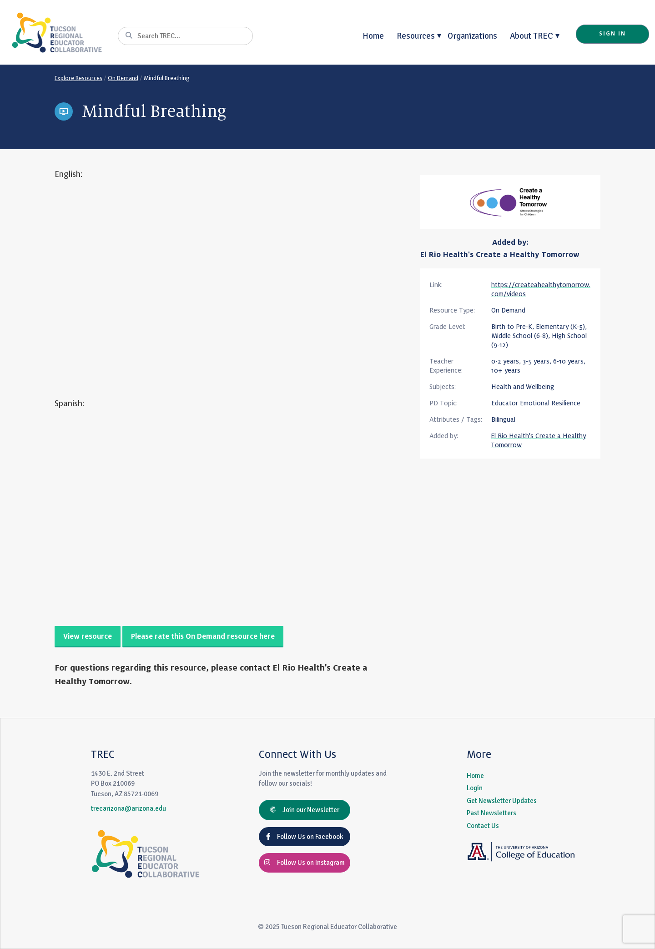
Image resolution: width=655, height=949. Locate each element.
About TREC (531, 35)
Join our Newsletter (304, 810)
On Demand (123, 78)
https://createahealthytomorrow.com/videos (540, 289)
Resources (416, 35)
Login (475, 788)
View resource (87, 637)
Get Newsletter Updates (502, 801)
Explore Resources (78, 78)
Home (373, 35)
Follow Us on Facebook (304, 837)
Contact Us (483, 826)
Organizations (472, 35)
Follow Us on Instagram (304, 862)
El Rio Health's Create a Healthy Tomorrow (499, 255)
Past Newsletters (491, 813)
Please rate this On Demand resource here (203, 637)
